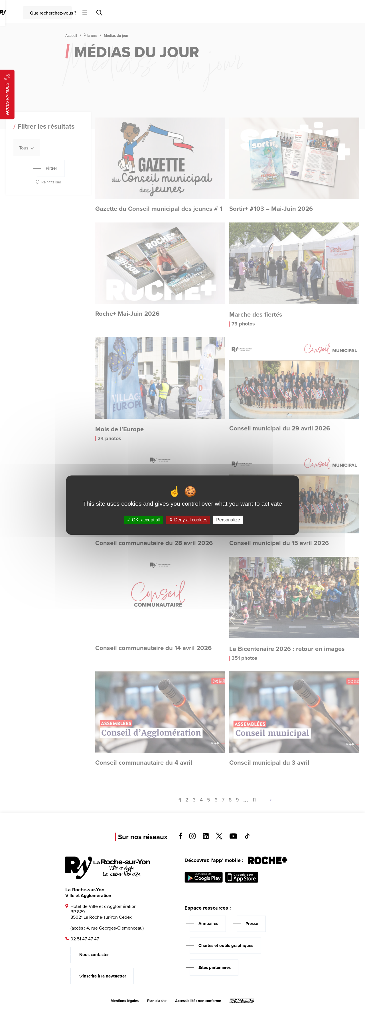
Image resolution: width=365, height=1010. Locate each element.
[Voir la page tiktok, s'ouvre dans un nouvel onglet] (247, 837)
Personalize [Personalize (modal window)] (228, 519)
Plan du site (157, 1001)
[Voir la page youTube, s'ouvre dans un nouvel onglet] (233, 837)
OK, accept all (143, 519)
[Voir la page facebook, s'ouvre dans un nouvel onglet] (180, 838)
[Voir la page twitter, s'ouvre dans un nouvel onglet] (219, 838)
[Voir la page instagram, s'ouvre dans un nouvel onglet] (192, 837)
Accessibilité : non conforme (198, 1001)
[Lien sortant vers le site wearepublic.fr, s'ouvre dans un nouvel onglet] (242, 1001)
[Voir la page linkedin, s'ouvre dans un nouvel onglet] (206, 837)
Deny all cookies (188, 519)
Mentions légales (125, 1001)
